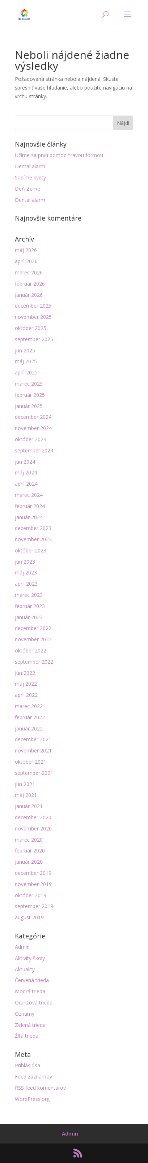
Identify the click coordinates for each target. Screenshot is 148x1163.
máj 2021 (26, 794)
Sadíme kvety (30, 177)
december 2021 (33, 739)
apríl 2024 (26, 483)
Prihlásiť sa (27, 1065)
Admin (22, 946)
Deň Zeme (27, 188)
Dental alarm (30, 166)
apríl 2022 (26, 694)
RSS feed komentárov (40, 1087)
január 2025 (29, 406)
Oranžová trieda (33, 1002)
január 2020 (29, 861)
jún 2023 (25, 561)
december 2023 (33, 528)
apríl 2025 (26, 372)
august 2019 (29, 917)
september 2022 (34, 661)
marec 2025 (29, 383)
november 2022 (33, 639)
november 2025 (33, 316)
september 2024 (34, 450)
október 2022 (30, 650)
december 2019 (33, 872)
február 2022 (30, 717)
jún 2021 (25, 784)
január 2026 (29, 294)
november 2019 (33, 884)
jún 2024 (25, 461)
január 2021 (29, 806)
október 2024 (30, 439)
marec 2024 (29, 494)
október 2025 (30, 328)
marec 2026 (29, 272)
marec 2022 (29, 706)
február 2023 (30, 606)
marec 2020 (29, 839)
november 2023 (33, 539)
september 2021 (34, 772)
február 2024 (30, 506)
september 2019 (34, 906)
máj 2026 (26, 250)
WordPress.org (32, 1098)
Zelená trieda (30, 1024)
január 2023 (29, 617)
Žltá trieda (26, 1035)
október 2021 (30, 761)
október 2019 (30, 895)
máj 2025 (26, 361)
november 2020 (33, 828)
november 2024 (33, 428)
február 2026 (30, 283)
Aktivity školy (30, 958)
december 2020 (33, 817)
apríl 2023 (26, 583)
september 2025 (34, 339)
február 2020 (30, 850)
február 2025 (30, 394)
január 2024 (29, 517)
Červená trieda (32, 980)
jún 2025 (25, 350)
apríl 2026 (26, 261)
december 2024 (33, 416)
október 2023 (30, 550)
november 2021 (33, 750)
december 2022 (33, 628)
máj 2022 (26, 683)
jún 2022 (25, 672)
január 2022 (29, 728)
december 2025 (33, 305)
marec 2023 (29, 594)
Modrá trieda (30, 991)
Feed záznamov (33, 1076)
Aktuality (25, 969)
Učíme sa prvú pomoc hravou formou (59, 155)
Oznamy (24, 1013)
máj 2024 (26, 472)
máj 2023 (26, 572)
